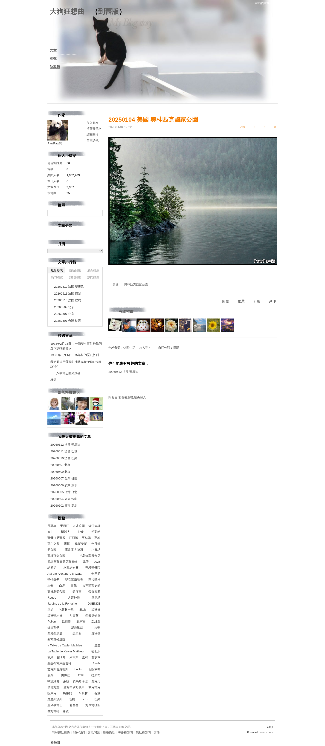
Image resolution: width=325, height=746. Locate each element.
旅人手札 (145, 347)
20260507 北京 (64, 314)
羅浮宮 (77, 591)
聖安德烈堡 (92, 615)
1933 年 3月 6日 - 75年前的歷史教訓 (74, 355)
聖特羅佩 (53, 579)
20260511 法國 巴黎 (67, 293)
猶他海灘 (53, 687)
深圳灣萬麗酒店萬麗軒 (62, 561)
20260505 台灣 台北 (63, 492)
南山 (50, 532)
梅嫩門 (67, 693)
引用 (256, 301)
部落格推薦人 (69, 392)
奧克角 (95, 681)
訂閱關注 (93, 134)
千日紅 (64, 526)
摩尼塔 (95, 597)
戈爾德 (95, 633)
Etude (96, 663)
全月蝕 (95, 543)
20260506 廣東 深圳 (63, 485)
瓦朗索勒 (94, 669)
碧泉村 (77, 633)
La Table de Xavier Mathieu (65, 651)
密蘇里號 (77, 627)
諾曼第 (51, 567)
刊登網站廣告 (61, 732)
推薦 (241, 301)
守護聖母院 (92, 567)
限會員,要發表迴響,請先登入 (127, 397)
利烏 (50, 657)
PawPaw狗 (54, 143)
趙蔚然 (95, 532)
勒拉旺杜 (94, 579)
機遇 (53, 380)
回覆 (225, 301)
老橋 (72, 699)
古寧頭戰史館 (91, 585)
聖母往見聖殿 (56, 537)
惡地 (97, 537)
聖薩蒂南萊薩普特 (59, 663)
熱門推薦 (93, 277)
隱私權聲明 (143, 732)
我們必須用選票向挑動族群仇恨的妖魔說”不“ (75, 364)
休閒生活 (129, 347)
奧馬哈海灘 (80, 681)
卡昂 (85, 699)
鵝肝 (86, 561)
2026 (97, 561)
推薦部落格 (94, 128)
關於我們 (79, 732)
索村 (85, 657)
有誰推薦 (126, 311)
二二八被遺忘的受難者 (65, 373)
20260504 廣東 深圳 (63, 499)
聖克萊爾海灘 (74, 579)
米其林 (83, 693)
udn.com (267, 732)
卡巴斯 (95, 573)
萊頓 (66, 681)
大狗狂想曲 (67, 11)
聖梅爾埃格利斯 (74, 687)
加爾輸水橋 (54, 615)
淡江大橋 (94, 526)
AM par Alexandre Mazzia (64, 573)
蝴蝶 (67, 543)
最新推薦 (93, 270)
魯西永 (95, 651)
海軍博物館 (92, 705)
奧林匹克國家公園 (136, 284)
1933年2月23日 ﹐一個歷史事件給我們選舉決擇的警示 (76, 346)
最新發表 (57, 270)
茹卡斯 (61, 657)
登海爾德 (53, 711)
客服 (157, 732)
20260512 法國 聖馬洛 (123, 371)
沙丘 (81, 532)
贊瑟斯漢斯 (54, 699)
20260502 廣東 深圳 (63, 505)
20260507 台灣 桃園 (67, 320)
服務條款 (109, 732)
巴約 (97, 699)
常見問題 (94, 732)
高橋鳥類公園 (56, 591)
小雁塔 (95, 549)
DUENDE (94, 603)
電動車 (51, 526)
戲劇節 (66, 621)
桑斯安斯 (81, 543)
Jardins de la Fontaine (62, 603)
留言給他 (93, 140)
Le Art (78, 669)
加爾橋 (95, 609)
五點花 (86, 537)
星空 (97, 645)
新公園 (51, 549)
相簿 (53, 58)
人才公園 (79, 526)
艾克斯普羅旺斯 (57, 669)
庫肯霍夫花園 (74, 549)
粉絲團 (55, 742)
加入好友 (93, 122)
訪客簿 (55, 67)
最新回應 (75, 270)
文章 (53, 50)
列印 (272, 301)
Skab (82, 609)
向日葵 (74, 615)
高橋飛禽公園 (56, 555)
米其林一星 (66, 609)
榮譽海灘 (94, 591)
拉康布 (95, 675)
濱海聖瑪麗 (54, 633)
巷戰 (66, 711)
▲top (269, 727)
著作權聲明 (125, 732)
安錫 (50, 675)
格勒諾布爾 (71, 567)
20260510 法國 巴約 (67, 300)
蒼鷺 (97, 693)
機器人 (65, 532)
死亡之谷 (53, 543)
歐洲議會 (53, 681)
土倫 (50, 585)
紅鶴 (74, 585)
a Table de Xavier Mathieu (64, 645)
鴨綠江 (65, 675)
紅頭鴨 (73, 537)
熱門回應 (75, 277)
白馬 (62, 585)
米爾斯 (74, 657)
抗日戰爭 (53, 627)
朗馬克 (51, 693)
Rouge (51, 597)
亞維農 (95, 621)
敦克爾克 (94, 687)
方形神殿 (74, 597)
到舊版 (108, 11)
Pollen (51, 621)
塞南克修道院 (56, 639)
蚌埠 (81, 675)
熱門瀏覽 (57, 277)
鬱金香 (74, 705)
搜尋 (99, 213)
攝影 (176, 347)
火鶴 (97, 627)
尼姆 (50, 609)
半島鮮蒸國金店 (89, 555)
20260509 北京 (64, 307)
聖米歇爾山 (54, 705)
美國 (116, 284)
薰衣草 (95, 657)
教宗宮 (80, 621)
